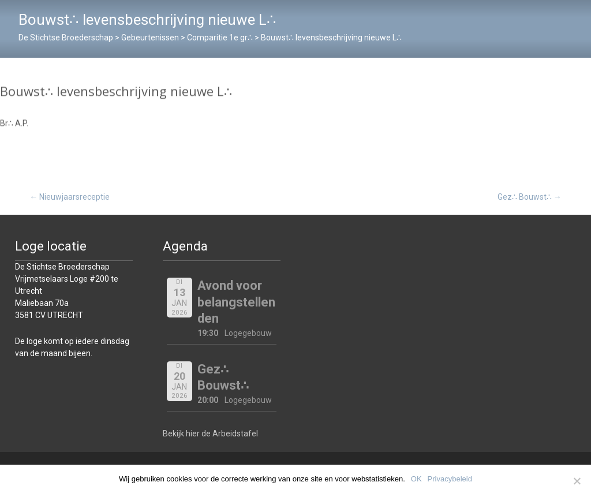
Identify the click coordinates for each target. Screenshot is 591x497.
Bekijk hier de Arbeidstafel (210, 433)
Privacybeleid (450, 478)
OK (416, 478)
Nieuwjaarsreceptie (69, 196)
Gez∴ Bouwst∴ (530, 196)
